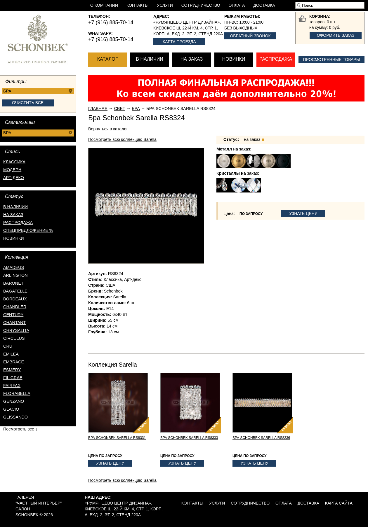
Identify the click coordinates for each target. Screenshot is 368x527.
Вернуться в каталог (108, 129)
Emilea (11, 354)
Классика (14, 162)
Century (13, 314)
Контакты (137, 5)
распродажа (18, 222)
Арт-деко (13, 177)
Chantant (14, 322)
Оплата (237, 5)
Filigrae (12, 377)
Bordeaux (15, 299)
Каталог (107, 59)
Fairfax (11, 385)
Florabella (16, 393)
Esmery (12, 369)
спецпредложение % (28, 230)
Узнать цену (303, 213)
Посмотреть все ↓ (20, 429)
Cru (7, 346)
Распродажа (275, 59)
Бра (136, 108)
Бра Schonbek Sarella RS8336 (261, 438)
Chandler (14, 306)
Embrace (13, 362)
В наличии (149, 59)
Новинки (233, 59)
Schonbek (113, 291)
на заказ (13, 214)
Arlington (15, 275)
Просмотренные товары (331, 59)
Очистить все (28, 102)
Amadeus (13, 267)
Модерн (12, 169)
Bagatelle (15, 291)
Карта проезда (179, 41)
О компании (104, 5)
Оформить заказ (336, 35)
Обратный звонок (250, 36)
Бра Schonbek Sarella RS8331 (117, 438)
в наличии (15, 206)
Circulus (14, 338)
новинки (13, 238)
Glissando (15, 417)
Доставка (264, 5)
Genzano (13, 401)
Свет (119, 108)
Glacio (11, 409)
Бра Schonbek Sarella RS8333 (189, 438)
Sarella (119, 297)
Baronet (13, 283)
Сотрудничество (200, 5)
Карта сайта (339, 503)
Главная (97, 108)
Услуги (165, 5)
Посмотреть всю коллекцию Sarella (122, 139)
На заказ (191, 59)
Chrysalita (16, 330)
